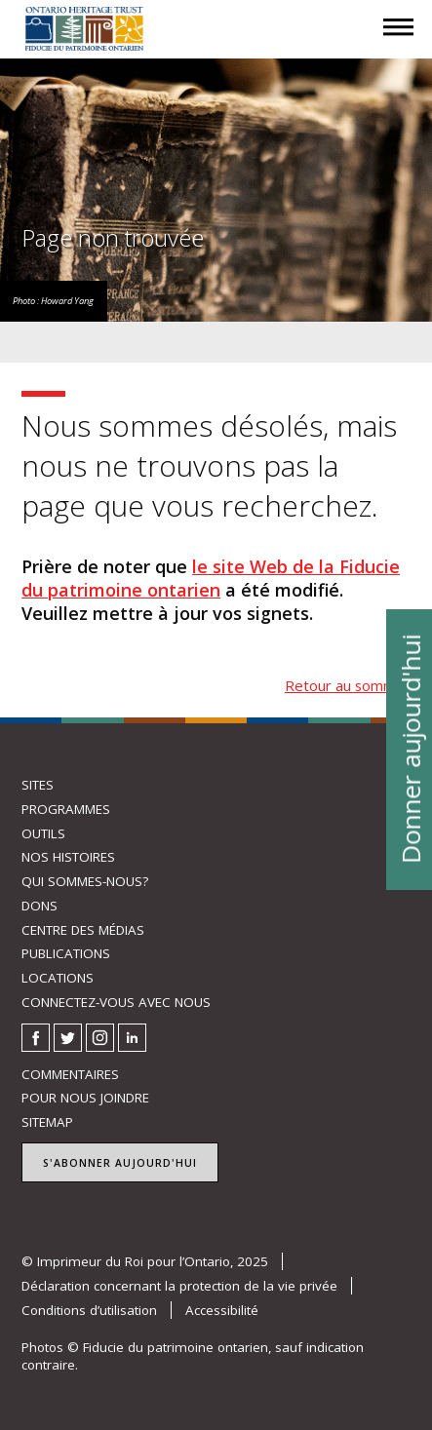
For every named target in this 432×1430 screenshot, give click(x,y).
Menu (398, 45)
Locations (57, 977)
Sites (37, 784)
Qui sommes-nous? (84, 881)
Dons (39, 905)
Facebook (35, 1037)
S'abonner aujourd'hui (120, 1163)
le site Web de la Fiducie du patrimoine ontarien (210, 578)
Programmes (65, 809)
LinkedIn (132, 1037)
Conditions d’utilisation (89, 1310)
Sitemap (47, 1122)
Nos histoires (68, 857)
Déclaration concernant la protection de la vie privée (179, 1286)
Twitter (68, 1037)
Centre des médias (82, 930)
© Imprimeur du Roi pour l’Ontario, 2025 (144, 1261)
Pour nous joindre (85, 1097)
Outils (43, 833)
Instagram (100, 1037)
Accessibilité (221, 1310)
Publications (65, 953)
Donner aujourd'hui (409, 749)
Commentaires (70, 1074)
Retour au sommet (348, 685)
